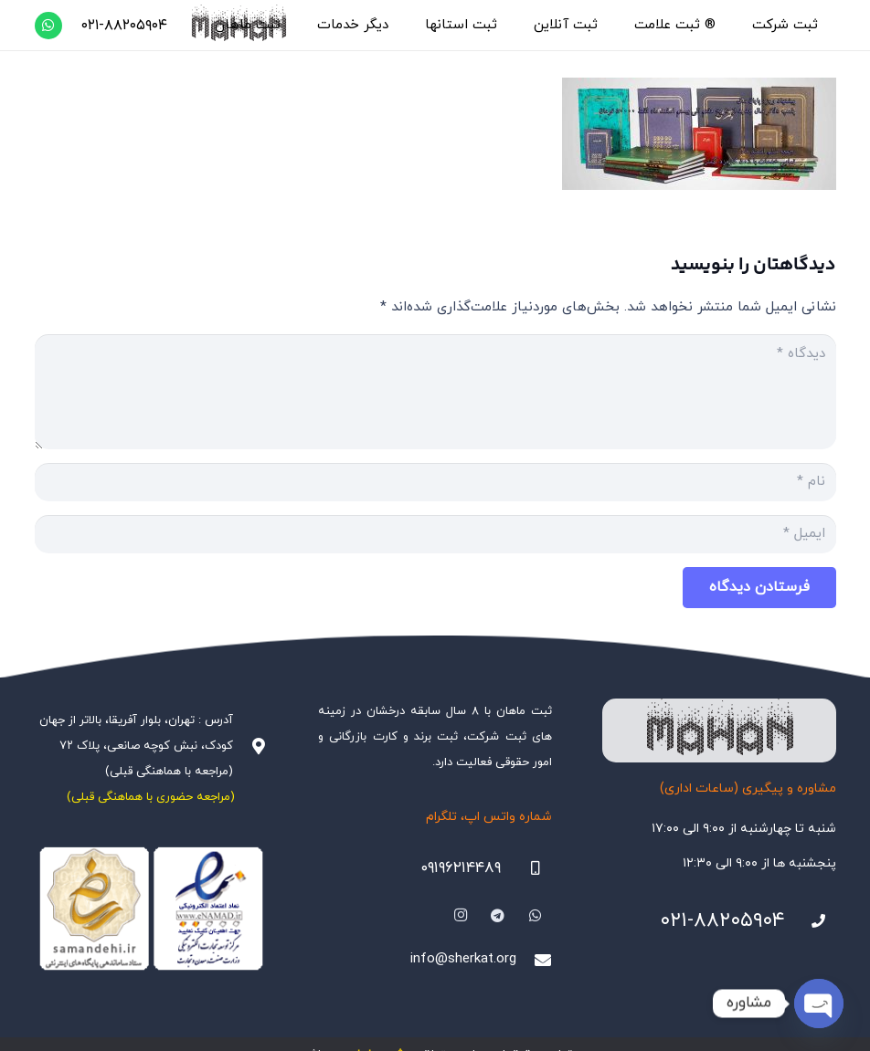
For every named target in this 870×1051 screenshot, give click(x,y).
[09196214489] (526, 868)
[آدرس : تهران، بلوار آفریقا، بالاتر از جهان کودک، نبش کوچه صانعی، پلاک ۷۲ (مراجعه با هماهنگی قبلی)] (250, 746)
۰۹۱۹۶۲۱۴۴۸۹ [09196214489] (460, 868)
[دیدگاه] (435, 391)
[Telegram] (498, 916)
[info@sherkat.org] (533, 959)
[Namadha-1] (152, 909)
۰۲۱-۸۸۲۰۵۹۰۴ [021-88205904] (722, 921)
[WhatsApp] (48, 25)
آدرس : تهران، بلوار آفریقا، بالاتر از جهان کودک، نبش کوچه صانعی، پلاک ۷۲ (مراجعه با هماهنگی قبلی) (136, 746)
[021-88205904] (810, 921)
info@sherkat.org (463, 959)
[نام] (435, 482)
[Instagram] (460, 916)
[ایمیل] (435, 534)
